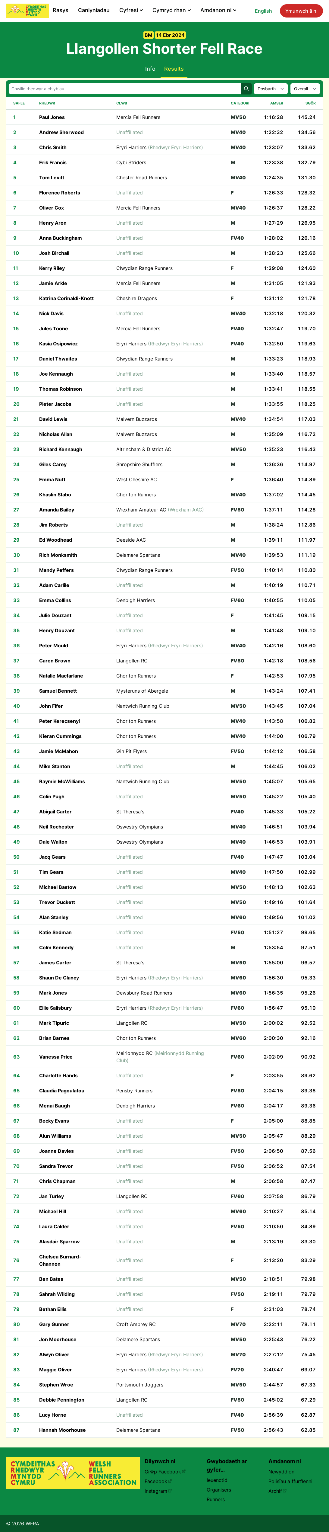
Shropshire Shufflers (139, 464)
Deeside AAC (131, 540)
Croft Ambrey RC (136, 1324)
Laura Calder (54, 1226)
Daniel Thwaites (58, 359)
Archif (277, 1491)
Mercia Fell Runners (138, 117)
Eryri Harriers (159, 147)
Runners (216, 1499)
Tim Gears (51, 872)
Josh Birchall (54, 253)
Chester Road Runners (141, 178)
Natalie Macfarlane (61, 676)
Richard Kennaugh (60, 449)
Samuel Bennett (58, 691)
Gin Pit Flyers (131, 751)
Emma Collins (55, 600)
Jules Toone (53, 328)
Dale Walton (53, 842)
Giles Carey (53, 464)
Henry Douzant (57, 630)
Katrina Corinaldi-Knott (66, 298)
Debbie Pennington (61, 1400)
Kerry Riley (52, 268)
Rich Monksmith (58, 555)
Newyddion (281, 1472)
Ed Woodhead (55, 540)
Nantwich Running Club (142, 706)
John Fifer (51, 706)
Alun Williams (55, 1136)
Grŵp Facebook (165, 1472)
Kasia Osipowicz (58, 344)
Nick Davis (51, 313)
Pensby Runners (134, 1091)
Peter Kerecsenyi (59, 721)
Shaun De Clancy (59, 978)
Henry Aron (53, 223)
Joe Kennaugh (56, 374)
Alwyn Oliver (54, 1354)
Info (150, 69)
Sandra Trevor (56, 1166)
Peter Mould (53, 646)
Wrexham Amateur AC (160, 510)
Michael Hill (52, 1211)
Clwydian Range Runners (144, 268)
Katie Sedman (55, 932)
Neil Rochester (56, 827)
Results (174, 69)
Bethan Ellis (53, 1309)
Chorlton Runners (136, 495)
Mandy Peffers (56, 570)
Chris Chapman (57, 1181)
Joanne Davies (56, 1151)
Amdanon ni (218, 10)
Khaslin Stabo (55, 495)
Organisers (219, 1490)
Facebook (158, 1481)
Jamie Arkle (53, 283)
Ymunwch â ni (301, 11)
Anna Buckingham (60, 238)
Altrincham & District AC (143, 449)
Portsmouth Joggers (139, 1385)
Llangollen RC (132, 661)
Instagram (158, 1491)
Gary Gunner (54, 1324)
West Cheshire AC (136, 479)
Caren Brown (54, 661)
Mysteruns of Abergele (142, 691)
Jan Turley (51, 1196)
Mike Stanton (54, 766)
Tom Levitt (51, 178)
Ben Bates (51, 1279)
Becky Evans (54, 1121)
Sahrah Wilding (57, 1294)
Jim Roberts (53, 525)
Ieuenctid (217, 1480)
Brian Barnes (54, 1038)
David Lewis (53, 419)
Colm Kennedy (56, 947)
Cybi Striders (131, 162)
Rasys (60, 10)
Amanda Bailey (56, 510)
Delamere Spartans (138, 555)
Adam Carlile (54, 585)
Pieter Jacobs (55, 404)
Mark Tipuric (54, 1023)
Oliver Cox (51, 208)
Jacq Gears (52, 857)
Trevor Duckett (57, 902)
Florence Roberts (59, 193)
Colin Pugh (51, 796)
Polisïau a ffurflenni (290, 1481)
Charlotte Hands (58, 1075)
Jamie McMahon (58, 751)
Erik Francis (53, 162)
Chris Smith (53, 147)
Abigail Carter (55, 812)
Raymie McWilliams (62, 781)
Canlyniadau (94, 10)
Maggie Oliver (55, 1370)
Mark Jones (53, 993)
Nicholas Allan (55, 434)
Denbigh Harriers (135, 600)
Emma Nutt (52, 479)
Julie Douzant (55, 615)
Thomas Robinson (60, 389)
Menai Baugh (54, 1106)
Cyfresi (131, 10)
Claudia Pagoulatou (61, 1091)
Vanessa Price (56, 1057)
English (263, 11)
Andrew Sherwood (61, 132)
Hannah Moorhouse (62, 1430)
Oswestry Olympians (139, 827)
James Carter (55, 963)
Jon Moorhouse (58, 1339)
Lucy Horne (52, 1415)
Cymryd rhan (171, 10)
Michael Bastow (58, 887)
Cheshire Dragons (136, 298)
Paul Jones (52, 117)
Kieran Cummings (60, 736)
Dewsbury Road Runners (144, 993)
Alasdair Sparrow (59, 1242)
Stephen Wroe (56, 1385)
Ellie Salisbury (55, 1008)
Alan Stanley (53, 917)
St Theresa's (130, 812)
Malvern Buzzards (136, 419)
